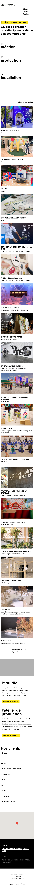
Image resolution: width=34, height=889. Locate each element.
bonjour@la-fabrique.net (17, 878)
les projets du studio (9, 701)
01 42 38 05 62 (17, 876)
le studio (17, 848)
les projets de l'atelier (9, 735)
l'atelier (17, 859)
